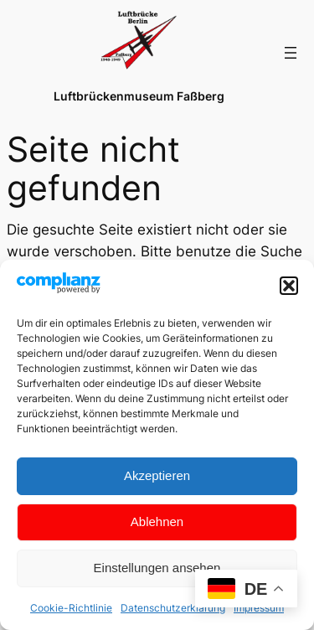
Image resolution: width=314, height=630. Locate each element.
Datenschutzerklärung (173, 608)
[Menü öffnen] (291, 53)
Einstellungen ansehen (157, 567)
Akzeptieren (157, 475)
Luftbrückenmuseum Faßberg (139, 96)
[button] (289, 285)
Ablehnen (157, 521)
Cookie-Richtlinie (71, 608)
